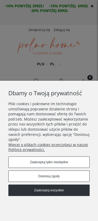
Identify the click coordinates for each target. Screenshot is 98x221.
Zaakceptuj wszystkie (49, 190)
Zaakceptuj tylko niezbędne (49, 162)
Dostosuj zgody (49, 176)
